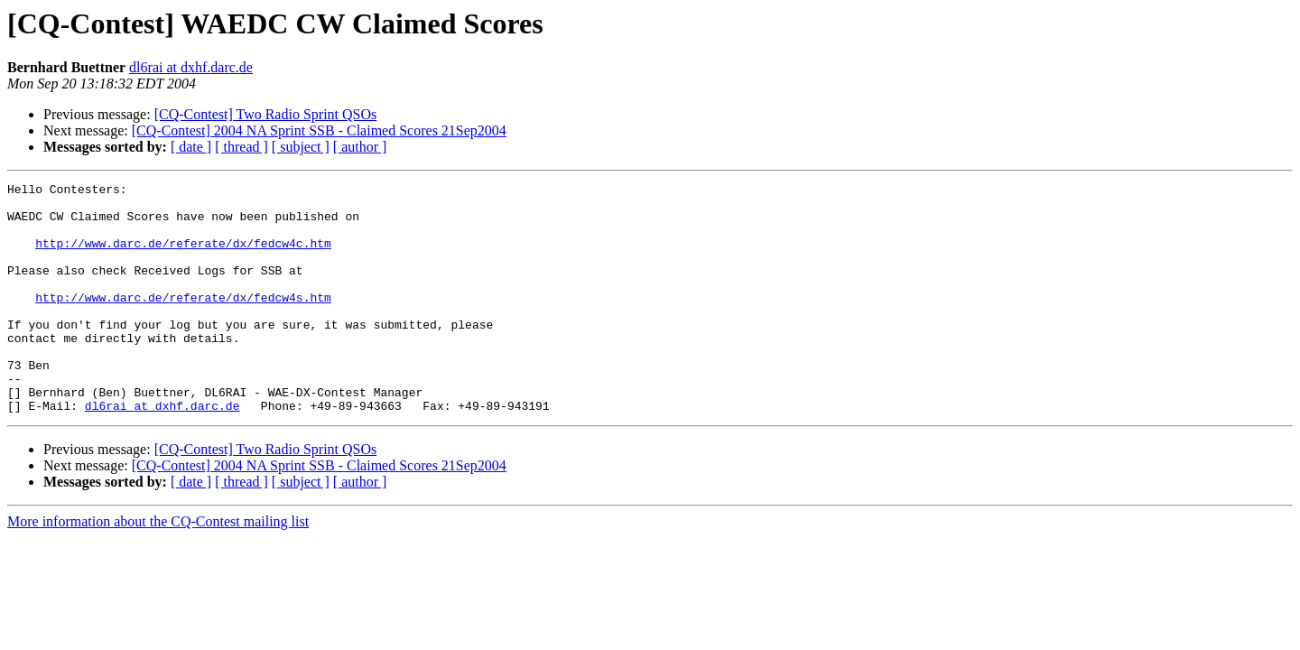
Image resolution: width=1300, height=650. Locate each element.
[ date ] (191, 146)
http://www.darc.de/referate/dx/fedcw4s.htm (183, 321)
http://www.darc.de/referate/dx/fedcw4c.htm (183, 256)
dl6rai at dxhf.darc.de (191, 67)
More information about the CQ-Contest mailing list (158, 567)
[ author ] (360, 146)
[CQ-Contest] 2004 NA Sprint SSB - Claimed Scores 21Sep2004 (319, 130)
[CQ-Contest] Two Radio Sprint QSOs (265, 114)
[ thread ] (241, 146)
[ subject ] (301, 146)
